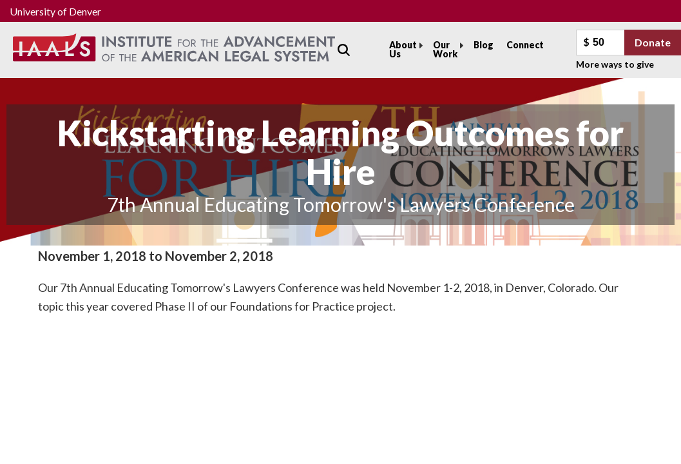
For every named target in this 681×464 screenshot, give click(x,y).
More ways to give (615, 64)
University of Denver (55, 11)
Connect (525, 44)
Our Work (445, 49)
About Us (403, 49)
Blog (484, 44)
